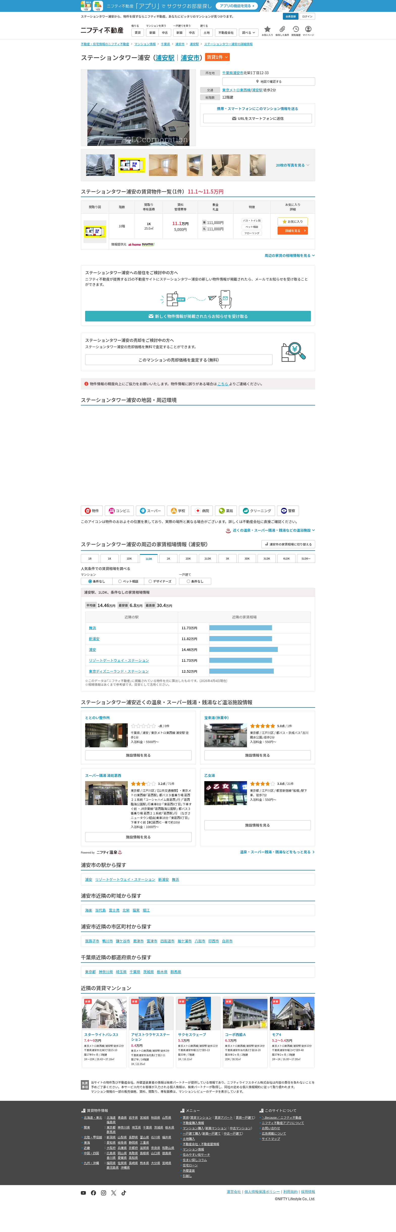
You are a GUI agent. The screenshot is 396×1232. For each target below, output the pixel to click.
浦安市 (190, 57)
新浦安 (94, 638)
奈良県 (155, 1147)
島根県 (144, 1153)
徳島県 (166, 1153)
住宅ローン (190, 1165)
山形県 (166, 1117)
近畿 (87, 1147)
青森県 (122, 1117)
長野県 (133, 1137)
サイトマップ (271, 1138)
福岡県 (111, 1163)
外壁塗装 (189, 1170)
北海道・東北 (93, 1117)
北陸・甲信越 (93, 1137)
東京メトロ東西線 (236, 89)
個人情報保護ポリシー (262, 1192)
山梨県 (122, 1137)
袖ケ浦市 (185, 940)
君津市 (138, 940)
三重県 (144, 1142)
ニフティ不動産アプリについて (283, 1122)
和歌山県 (168, 1147)
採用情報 (308, 1192)
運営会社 (234, 1192)
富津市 (152, 940)
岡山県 (122, 1153)
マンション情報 (193, 1149)
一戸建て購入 (192, 1133)
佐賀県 (122, 1163)
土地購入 (189, 1138)
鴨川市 (107, 940)
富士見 (114, 910)
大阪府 (111, 1147)
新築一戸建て (212, 1133)
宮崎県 (166, 1163)
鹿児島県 (113, 1167)
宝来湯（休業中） (216, 717)
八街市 (200, 940)
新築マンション (216, 1128)
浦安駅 (165, 57)
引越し (187, 1175)
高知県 (133, 1157)
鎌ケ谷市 (123, 940)
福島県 (111, 1122)
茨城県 (148, 971)
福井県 (166, 1137)
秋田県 (155, 1117)
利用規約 (290, 1192)
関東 (87, 1127)
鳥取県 (133, 1153)
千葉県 (227, 72)
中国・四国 (91, 1153)
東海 (87, 1142)
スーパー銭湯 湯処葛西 (103, 775)
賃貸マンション (201, 1117)
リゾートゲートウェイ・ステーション (119, 660)
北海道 (111, 1117)
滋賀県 (144, 1147)
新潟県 (111, 1137)
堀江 (146, 910)
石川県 (155, 1137)
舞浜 (92, 627)
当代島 (100, 910)
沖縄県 (125, 1167)
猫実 (136, 910)
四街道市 (167, 940)
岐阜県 (122, 1142)
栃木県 (162, 971)
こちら (223, 383)
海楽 (88, 910)
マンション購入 (193, 1128)
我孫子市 (92, 940)
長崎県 (133, 1163)
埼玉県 (121, 971)
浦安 (92, 649)
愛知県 (111, 1142)
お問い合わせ (271, 1128)
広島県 (111, 1153)
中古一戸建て (233, 1133)
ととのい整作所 (97, 717)
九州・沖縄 (91, 1163)
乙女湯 (209, 775)
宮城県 (144, 1117)
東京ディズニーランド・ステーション (119, 671)
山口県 (155, 1153)
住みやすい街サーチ (196, 1154)
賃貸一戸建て (245, 1117)
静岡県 (133, 1142)
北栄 (126, 910)
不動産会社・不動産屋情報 (201, 1144)
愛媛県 (122, 1157)
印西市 (213, 940)
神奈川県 (106, 971)
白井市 (227, 940)
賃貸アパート (224, 1117)
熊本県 (144, 1163)
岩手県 (133, 1117)
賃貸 (186, 1117)
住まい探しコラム (195, 1160)
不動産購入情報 (193, 1122)
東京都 (90, 971)
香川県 (111, 1157)
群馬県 (175, 971)
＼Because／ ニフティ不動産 (282, 1117)
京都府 (133, 1147)
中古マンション (240, 1128)
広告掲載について (274, 1133)
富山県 (144, 1137)
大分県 (155, 1163)
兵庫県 (122, 1147)
